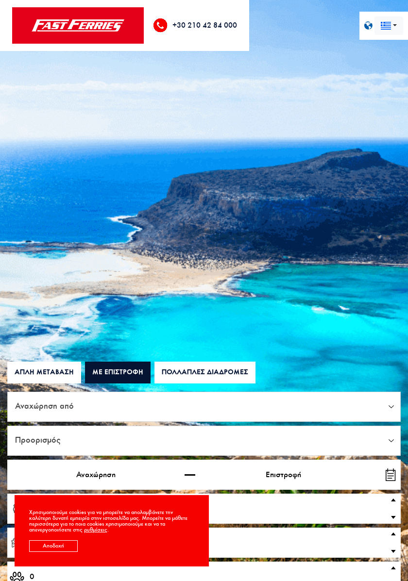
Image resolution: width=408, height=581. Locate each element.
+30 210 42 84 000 (204, 26)
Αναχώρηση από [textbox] (44, 406)
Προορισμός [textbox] (37, 440)
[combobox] (388, 26)
